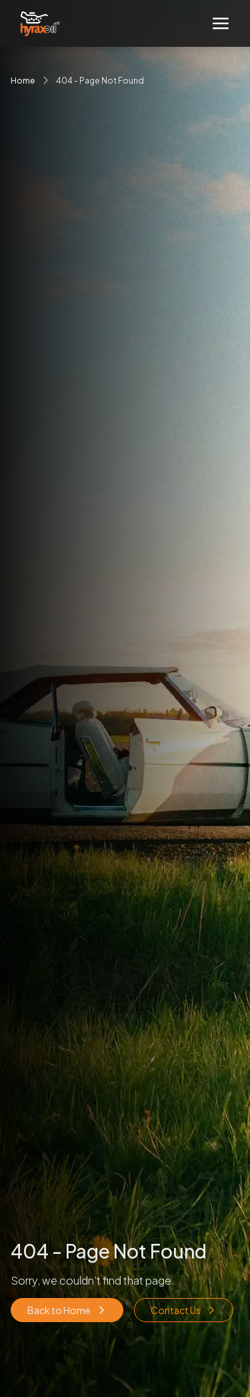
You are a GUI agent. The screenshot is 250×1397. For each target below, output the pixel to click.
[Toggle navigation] (220, 23)
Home (23, 81)
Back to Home (67, 1310)
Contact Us (184, 1310)
